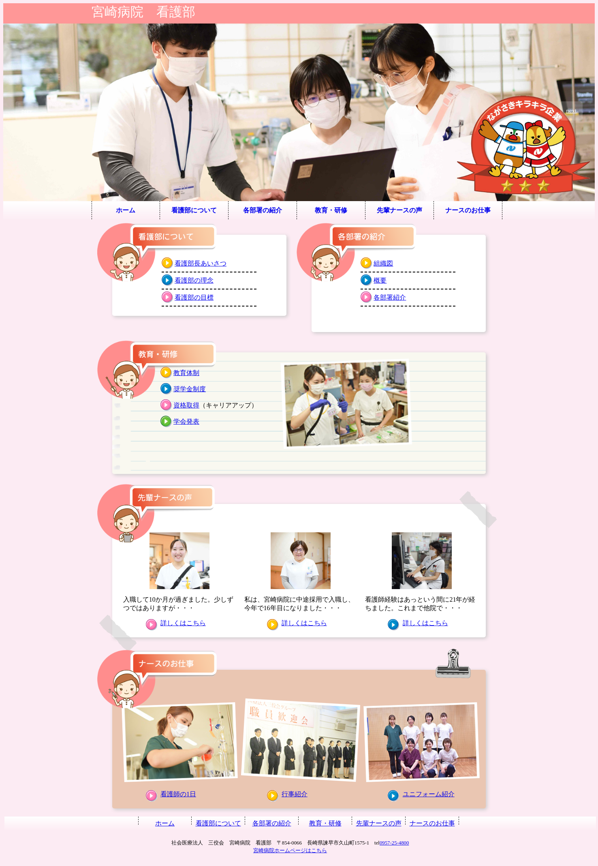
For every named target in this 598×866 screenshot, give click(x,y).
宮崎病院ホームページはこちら (290, 850)
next (571, 110)
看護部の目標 (194, 297)
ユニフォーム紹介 (429, 794)
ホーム (125, 210)
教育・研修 (331, 210)
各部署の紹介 (262, 210)
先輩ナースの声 (399, 210)
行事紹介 (295, 794)
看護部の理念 (194, 280)
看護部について (194, 210)
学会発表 (186, 421)
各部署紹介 (390, 297)
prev (26, 110)
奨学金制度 (189, 389)
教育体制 (186, 372)
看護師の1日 (178, 794)
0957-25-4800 (394, 843)
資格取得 (186, 405)
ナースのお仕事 (468, 210)
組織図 (383, 263)
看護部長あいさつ (200, 263)
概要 (380, 280)
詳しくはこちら (183, 622)
